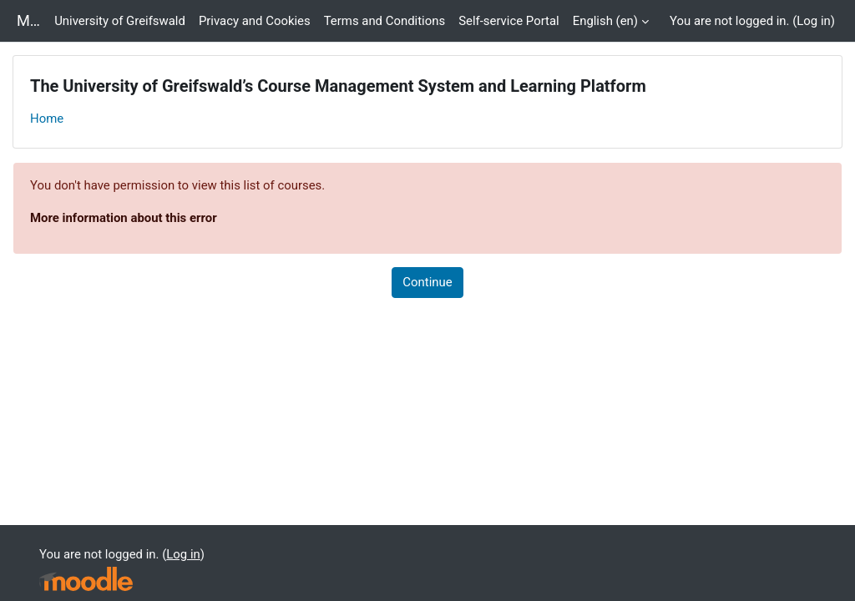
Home (46, 118)
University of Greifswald (119, 20)
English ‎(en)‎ (605, 20)
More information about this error (123, 217)
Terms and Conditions (384, 20)
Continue (427, 282)
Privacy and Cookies (255, 20)
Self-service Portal (508, 20)
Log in (813, 20)
